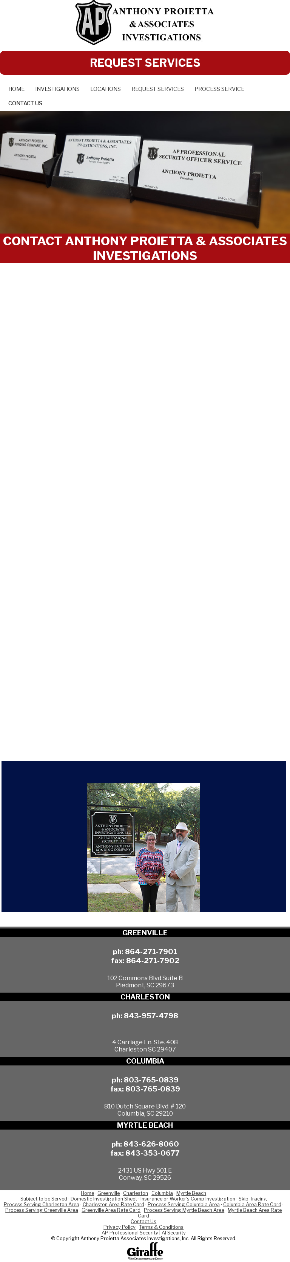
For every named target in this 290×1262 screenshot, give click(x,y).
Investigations (57, 89)
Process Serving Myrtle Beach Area (184, 1210)
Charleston (135, 1193)
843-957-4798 (151, 1015)
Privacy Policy (119, 1227)
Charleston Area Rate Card (113, 1204)
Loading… (145, 508)
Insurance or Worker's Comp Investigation (187, 1199)
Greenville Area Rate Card (111, 1210)
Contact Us (25, 103)
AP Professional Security (130, 1233)
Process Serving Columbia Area (184, 1204)
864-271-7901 (151, 951)
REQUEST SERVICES (145, 62)
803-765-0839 (151, 1079)
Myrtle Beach (191, 1193)
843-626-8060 (151, 1143)
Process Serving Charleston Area (41, 1204)
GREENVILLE (145, 932)
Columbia (162, 1193)
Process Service (219, 89)
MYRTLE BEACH (145, 1125)
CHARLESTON (145, 997)
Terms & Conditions (161, 1227)
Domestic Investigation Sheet (104, 1199)
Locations (105, 89)
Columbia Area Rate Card (252, 1204)
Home (16, 89)
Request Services (157, 89)
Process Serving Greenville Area (41, 1210)
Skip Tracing (253, 1199)
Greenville (108, 1193)
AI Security (174, 1233)
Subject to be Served (43, 1199)
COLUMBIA (145, 1061)
